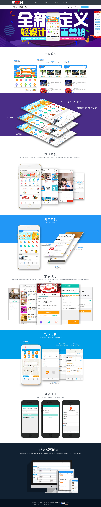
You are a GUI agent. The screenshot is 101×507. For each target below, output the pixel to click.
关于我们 (65, 2)
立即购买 (85, 7)
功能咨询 (98, 21)
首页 (36, 2)
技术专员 (98, 29)
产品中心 (46, 2)
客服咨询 (98, 26)
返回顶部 (97, 36)
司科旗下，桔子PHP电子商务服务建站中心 (43, 504)
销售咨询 (98, 24)
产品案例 (56, 2)
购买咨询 (98, 19)
